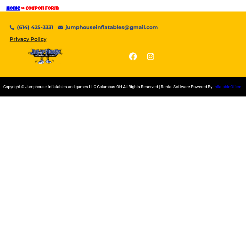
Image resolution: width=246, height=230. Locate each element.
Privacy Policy (28, 39)
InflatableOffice (227, 86)
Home (13, 9)
